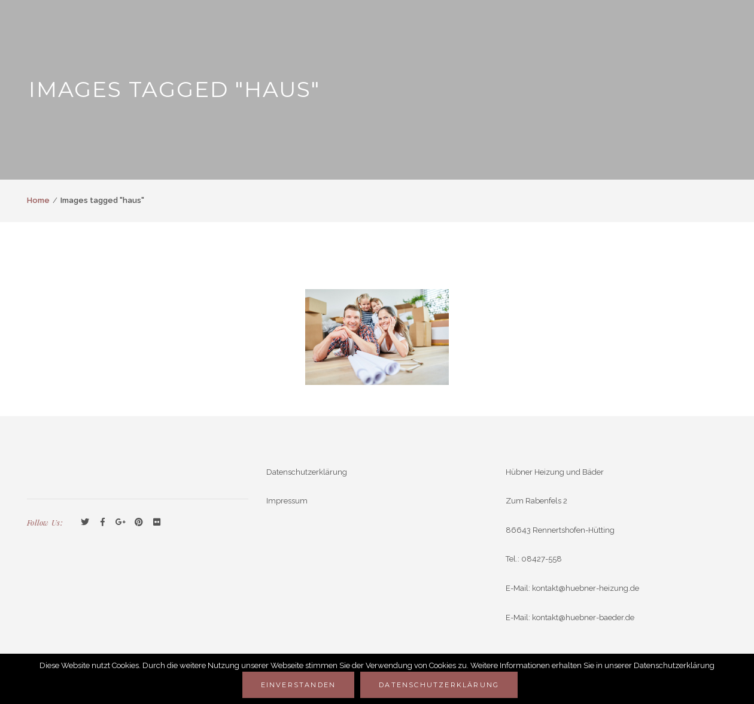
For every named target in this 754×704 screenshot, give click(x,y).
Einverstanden (298, 685)
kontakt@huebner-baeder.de (583, 617)
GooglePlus (121, 522)
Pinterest (139, 522)
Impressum (287, 500)
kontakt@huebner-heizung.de (585, 588)
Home (38, 200)
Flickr (157, 522)
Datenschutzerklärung (306, 472)
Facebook (103, 522)
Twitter (85, 522)
